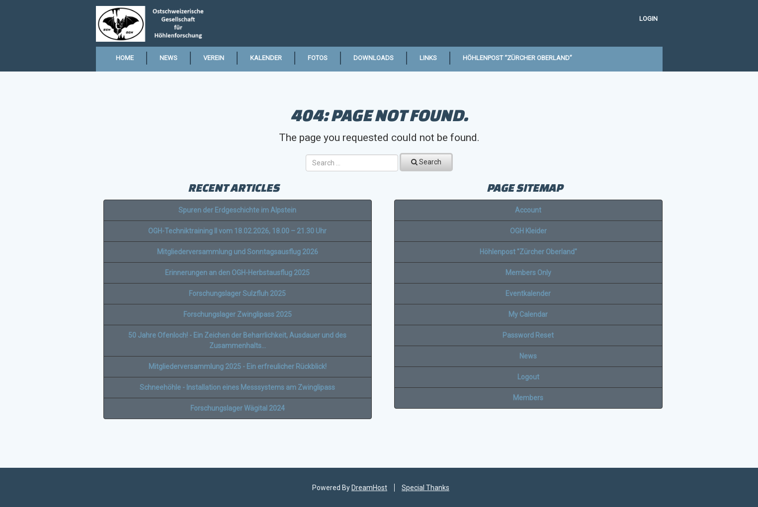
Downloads (373, 58)
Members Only (528, 273)
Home (125, 58)
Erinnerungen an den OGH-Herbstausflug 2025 (237, 273)
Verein (213, 58)
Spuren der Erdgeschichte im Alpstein (237, 210)
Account (528, 210)
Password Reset (528, 335)
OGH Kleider (528, 231)
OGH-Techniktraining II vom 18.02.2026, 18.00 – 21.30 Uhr (237, 231)
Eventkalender (528, 293)
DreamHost (369, 488)
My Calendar (528, 314)
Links (428, 58)
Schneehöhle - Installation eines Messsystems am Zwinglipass (237, 387)
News (168, 58)
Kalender (266, 58)
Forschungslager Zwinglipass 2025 (237, 314)
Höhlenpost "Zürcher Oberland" (528, 252)
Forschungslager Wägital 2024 (237, 408)
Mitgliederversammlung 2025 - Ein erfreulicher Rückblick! (238, 366)
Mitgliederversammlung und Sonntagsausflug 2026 (237, 252)
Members (528, 398)
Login (648, 18)
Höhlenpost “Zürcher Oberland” (517, 58)
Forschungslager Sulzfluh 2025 (237, 293)
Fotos (318, 58)
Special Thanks (425, 488)
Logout (528, 377)
